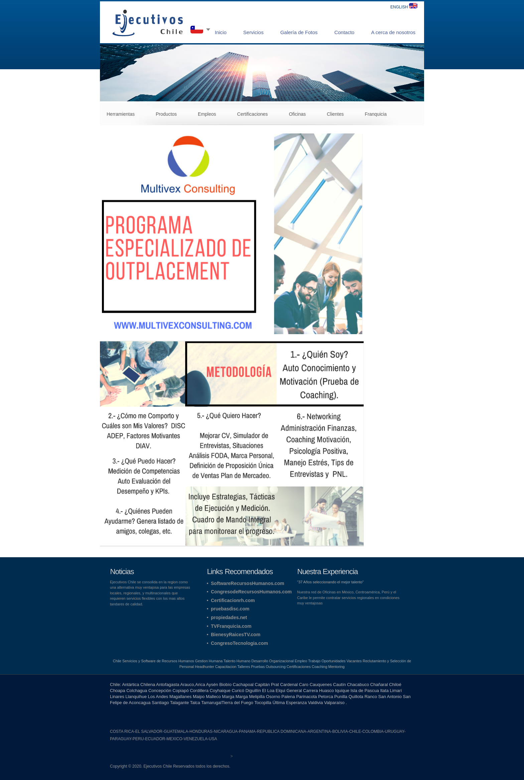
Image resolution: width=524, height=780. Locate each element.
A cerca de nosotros (393, 32)
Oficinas (297, 114)
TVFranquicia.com (231, 626)
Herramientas (121, 114)
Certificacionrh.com (233, 600)
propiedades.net (229, 617)
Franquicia (376, 114)
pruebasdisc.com (230, 608)
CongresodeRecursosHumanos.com (251, 591)
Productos (166, 114)
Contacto (344, 32)
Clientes (335, 114)
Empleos (207, 114)
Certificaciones (252, 114)
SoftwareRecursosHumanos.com (247, 583)
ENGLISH (403, 7)
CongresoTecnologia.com (239, 643)
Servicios (253, 32)
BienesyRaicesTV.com (235, 634)
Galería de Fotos (299, 32)
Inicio (221, 32)
